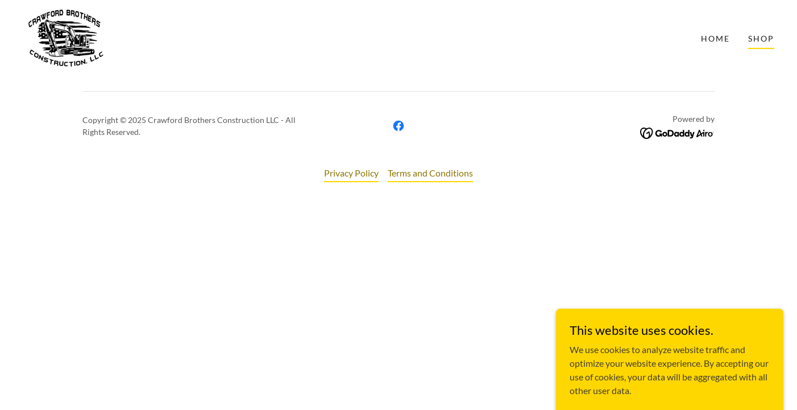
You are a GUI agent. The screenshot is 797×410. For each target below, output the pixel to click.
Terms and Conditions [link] (430, 172)
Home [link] (715, 38)
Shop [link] (761, 38)
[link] (65, 37)
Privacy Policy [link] (351, 172)
